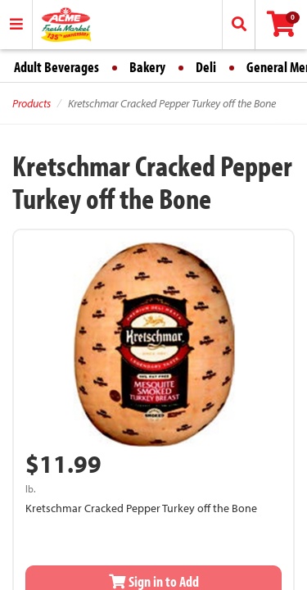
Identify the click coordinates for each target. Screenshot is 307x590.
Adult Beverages (56, 66)
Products (31, 103)
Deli (206, 66)
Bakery (147, 66)
